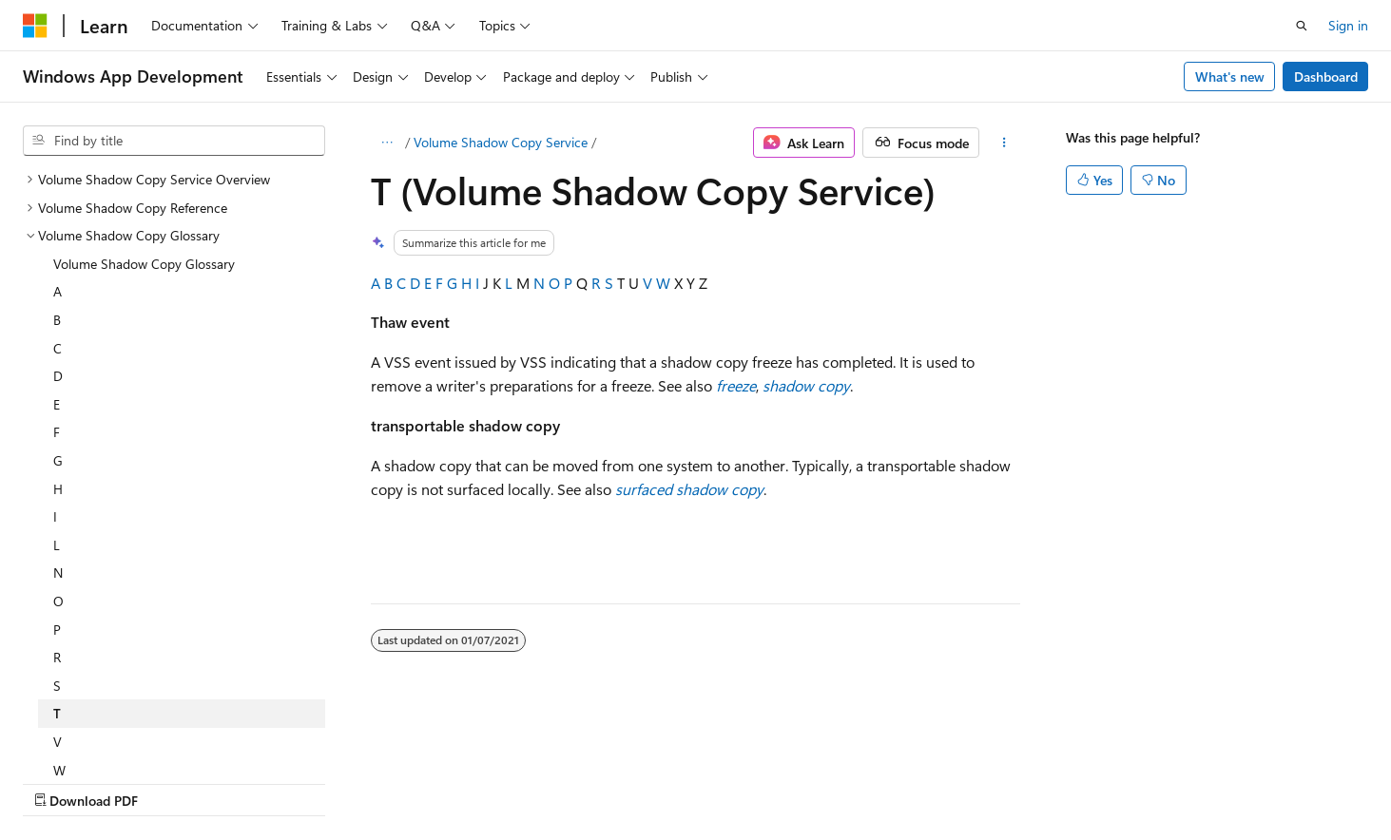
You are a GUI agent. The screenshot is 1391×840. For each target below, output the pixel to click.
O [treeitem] (58, 436)
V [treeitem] (57, 576)
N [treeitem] (58, 407)
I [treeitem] (55, 351)
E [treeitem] (56, 239)
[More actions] (1003, 142)
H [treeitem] (58, 324)
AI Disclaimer (61, 782)
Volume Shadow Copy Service (501, 142)
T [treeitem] (57, 548)
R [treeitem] (57, 492)
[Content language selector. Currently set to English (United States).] (110, 736)
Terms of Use (694, 782)
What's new (1230, 76)
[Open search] (1302, 26)
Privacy (415, 782)
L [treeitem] (56, 380)
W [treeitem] (59, 605)
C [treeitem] (57, 183)
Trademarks (788, 782)
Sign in (1348, 25)
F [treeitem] (56, 267)
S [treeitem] (57, 520)
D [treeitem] (58, 210)
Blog (259, 782)
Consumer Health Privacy (546, 782)
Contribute (340, 782)
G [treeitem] (58, 295)
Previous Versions (172, 782)
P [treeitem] (57, 464)
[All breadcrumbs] (387, 142)
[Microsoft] (35, 25)
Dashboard (1326, 76)
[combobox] (174, 140)
